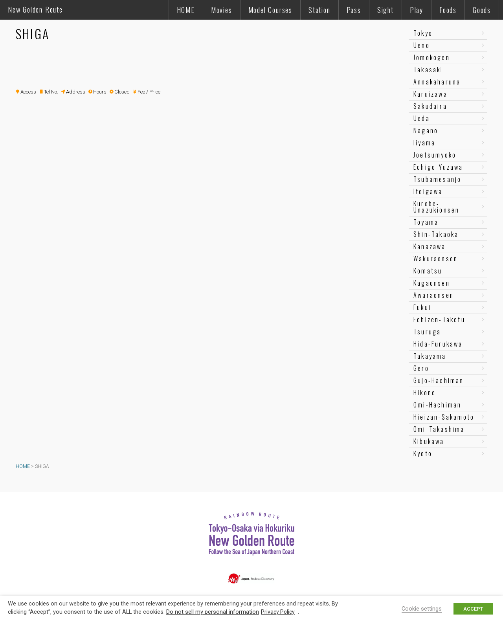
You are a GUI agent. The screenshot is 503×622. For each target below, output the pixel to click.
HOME (186, 10)
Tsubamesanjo (437, 179)
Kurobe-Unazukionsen (436, 207)
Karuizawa (430, 94)
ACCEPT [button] (473, 609)
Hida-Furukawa (438, 344)
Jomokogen (431, 57)
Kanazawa (429, 246)
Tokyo (423, 33)
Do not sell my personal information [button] (212, 611)
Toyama (426, 222)
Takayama (429, 356)
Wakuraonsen (435, 258)
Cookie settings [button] (422, 608)
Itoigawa (428, 191)
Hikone (424, 392)
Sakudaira (430, 106)
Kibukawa (428, 441)
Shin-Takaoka (436, 234)
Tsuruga (427, 331)
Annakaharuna (437, 81)
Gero (421, 368)
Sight (385, 10)
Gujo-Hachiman (438, 380)
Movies (221, 10)
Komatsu (427, 270)
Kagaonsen (431, 283)
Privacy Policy (278, 612)
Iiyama (424, 142)
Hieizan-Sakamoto (443, 417)
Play (416, 10)
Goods (482, 10)
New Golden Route (35, 9)
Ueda (421, 118)
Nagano (425, 130)
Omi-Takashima (439, 429)
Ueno (421, 45)
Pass (354, 10)
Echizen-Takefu (439, 319)
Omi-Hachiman (437, 404)
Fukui (422, 307)
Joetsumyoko (434, 155)
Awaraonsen (433, 295)
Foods (448, 10)
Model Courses (270, 10)
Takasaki (428, 69)
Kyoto (422, 453)
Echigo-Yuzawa (438, 167)
